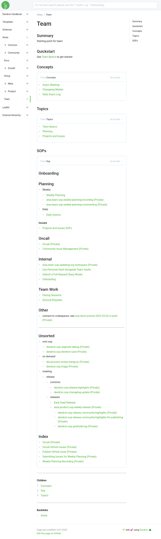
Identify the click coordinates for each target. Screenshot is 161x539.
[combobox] (95, 5)
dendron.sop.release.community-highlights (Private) (87, 412)
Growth (11, 68)
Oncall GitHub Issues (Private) (60, 447)
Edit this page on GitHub (49, 533)
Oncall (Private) (51, 244)
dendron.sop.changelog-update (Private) (77, 392)
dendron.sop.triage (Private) (62, 366)
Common (12, 45)
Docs (6, 60)
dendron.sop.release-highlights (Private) (77, 387)
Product (12, 91)
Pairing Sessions (52, 295)
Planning (47, 131)
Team (7, 99)
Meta (10, 83)
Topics (44, 495)
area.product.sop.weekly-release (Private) (77, 407)
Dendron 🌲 (145, 530)
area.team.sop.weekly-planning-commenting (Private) (76, 204)
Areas (5, 37)
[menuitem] (17, 14)
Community (14, 52)
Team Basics (49, 56)
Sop (43, 490)
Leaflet (6, 107)
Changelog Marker (53, 89)
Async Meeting (51, 84)
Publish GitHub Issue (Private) (60, 451)
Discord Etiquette (52, 299)
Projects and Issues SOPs (57, 228)
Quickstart (137, 26)
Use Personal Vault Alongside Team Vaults (67, 269)
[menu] (17, 274)
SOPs (135, 40)
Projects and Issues (54, 136)
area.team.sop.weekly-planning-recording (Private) (75, 199)
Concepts (46, 485)
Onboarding (49, 279)
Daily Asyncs (53, 214)
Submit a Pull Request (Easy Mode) (63, 274)
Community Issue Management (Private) (66, 248)
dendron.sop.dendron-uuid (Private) (66, 351)
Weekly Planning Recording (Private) (63, 461)
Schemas (7, 29)
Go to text (116, 77)
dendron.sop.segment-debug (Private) (68, 346)
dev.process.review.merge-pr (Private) (67, 361)
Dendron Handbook (12, 14)
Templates (8, 22)
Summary (137, 21)
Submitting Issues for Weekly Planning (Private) (70, 456)
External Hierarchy (12, 115)
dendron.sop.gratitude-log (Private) (78, 426)
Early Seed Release (65, 402)
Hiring (7, 76)
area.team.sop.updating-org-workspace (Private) (70, 264)
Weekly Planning (55, 195)
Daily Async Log (52, 94)
